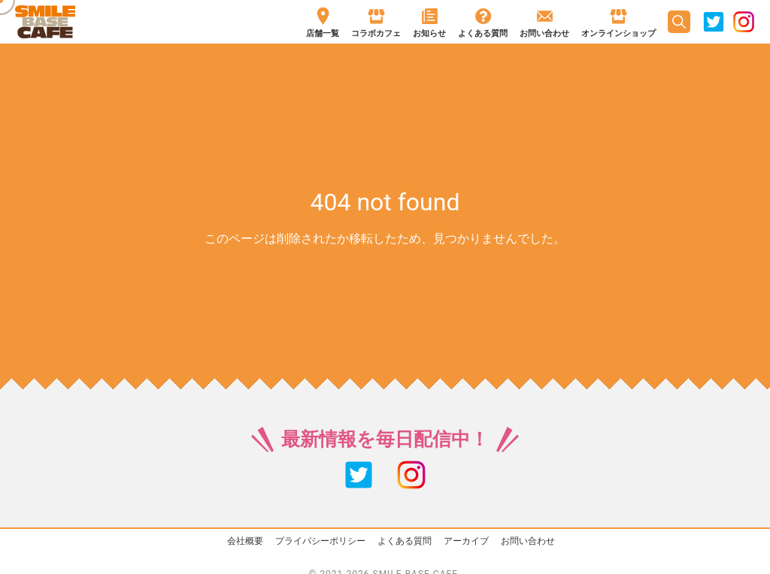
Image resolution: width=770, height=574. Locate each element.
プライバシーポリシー (320, 541)
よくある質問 (404, 541)
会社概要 (245, 541)
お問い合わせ (528, 541)
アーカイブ (466, 541)
